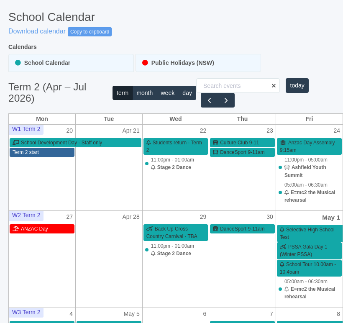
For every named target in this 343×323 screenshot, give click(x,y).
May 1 (331, 217)
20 (70, 130)
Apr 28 (130, 216)
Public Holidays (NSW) (178, 62)
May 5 (132, 313)
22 (203, 130)
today (297, 85)
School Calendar (42, 62)
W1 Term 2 (26, 129)
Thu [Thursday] (242, 118)
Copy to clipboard (89, 32)
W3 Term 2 (26, 312)
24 (336, 130)
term (122, 93)
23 (269, 130)
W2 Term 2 (26, 215)
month (144, 93)
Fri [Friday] (309, 118)
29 (203, 216)
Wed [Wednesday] (175, 118)
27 (70, 216)
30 (269, 216)
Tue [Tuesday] (109, 118)
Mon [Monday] (42, 118)
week (167, 93)
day (187, 93)
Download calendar (37, 31)
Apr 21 (130, 130)
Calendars (22, 47)
